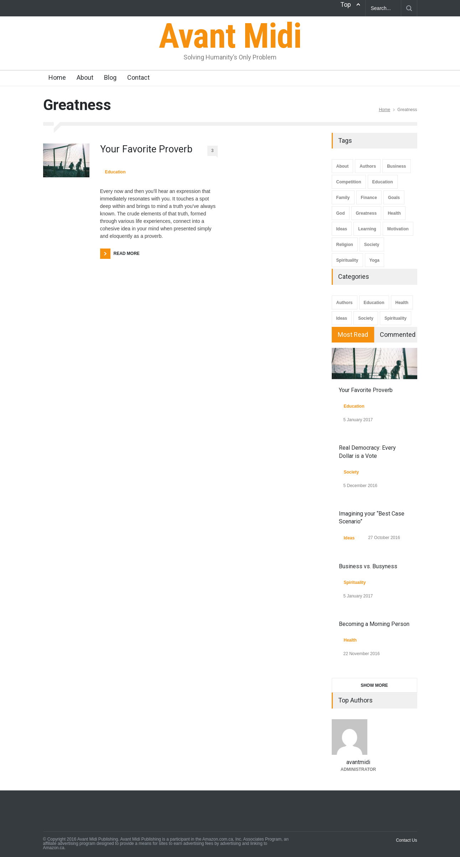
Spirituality (395, 318)
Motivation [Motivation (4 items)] (398, 228)
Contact (138, 77)
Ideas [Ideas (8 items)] (341, 228)
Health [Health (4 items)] (394, 213)
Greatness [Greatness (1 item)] (366, 213)
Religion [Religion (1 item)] (344, 244)
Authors (344, 302)
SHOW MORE (374, 685)
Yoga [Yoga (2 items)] (374, 260)
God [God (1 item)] (340, 213)
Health (402, 302)
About (85, 77)
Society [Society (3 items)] (371, 244)
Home (57, 77)
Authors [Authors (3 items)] (368, 166)
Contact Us (406, 840)
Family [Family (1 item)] (343, 197)
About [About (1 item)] (342, 166)
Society (365, 318)
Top (345, 4)
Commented (397, 334)
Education (115, 171)
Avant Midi (230, 36)
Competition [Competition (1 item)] (348, 181)
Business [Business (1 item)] (396, 166)
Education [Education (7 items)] (382, 181)
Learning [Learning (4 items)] (367, 228)
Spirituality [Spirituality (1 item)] (347, 260)
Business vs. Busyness (368, 566)
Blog (110, 77)
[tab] (353, 335)
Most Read (353, 334)
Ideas (341, 318)
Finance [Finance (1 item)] (369, 197)
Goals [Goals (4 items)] (394, 197)
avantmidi (358, 762)
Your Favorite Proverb (146, 149)
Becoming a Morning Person (374, 624)
